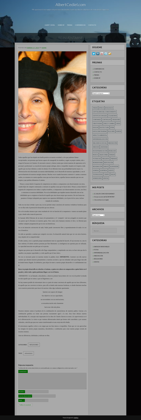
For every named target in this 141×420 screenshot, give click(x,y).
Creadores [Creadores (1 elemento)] (116, 119)
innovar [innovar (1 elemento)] (96, 147)
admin (44, 48)
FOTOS (96, 249)
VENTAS (96, 262)
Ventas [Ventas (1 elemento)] (105, 178)
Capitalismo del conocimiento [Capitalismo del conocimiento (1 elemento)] (104, 112)
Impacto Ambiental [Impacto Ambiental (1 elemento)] (100, 135)
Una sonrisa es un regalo (101, 200)
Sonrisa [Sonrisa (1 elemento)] (96, 170)
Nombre (22, 391)
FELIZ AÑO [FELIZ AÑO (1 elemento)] (111, 131)
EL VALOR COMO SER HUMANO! (104, 194)
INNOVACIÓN (98, 256)
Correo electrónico (25, 396)
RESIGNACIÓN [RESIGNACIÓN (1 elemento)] (97, 166)
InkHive (76, 417)
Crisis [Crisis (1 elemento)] (118, 123)
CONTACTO (92, 25)
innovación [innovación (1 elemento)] (112, 143)
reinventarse (28, 353)
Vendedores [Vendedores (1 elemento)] (97, 178)
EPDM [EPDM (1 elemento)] (112, 127)
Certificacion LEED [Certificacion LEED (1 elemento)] (100, 115)
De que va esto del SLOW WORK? (104, 197)
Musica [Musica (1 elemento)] (95, 155)
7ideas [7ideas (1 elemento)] (95, 108)
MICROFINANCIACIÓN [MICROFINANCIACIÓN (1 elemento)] (100, 151)
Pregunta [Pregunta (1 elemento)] (105, 158)
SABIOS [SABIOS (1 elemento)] (106, 166)
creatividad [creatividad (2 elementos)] (97, 123)
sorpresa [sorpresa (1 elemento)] (103, 170)
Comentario (23, 371)
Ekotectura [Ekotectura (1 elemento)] (104, 127)
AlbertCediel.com (71, 4)
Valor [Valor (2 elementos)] (113, 174)
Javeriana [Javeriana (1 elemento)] (104, 147)
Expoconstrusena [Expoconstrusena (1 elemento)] (99, 131)
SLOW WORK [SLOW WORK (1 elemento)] (114, 166)
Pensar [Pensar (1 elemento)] (111, 155)
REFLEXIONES (34, 344)
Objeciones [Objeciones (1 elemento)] (104, 155)
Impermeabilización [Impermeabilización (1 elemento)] (100, 139)
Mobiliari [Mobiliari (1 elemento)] (112, 151)
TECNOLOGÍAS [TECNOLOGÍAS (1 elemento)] (98, 174)
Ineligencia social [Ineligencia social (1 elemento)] (100, 143)
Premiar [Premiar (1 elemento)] (114, 158)
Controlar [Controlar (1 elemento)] (106, 119)
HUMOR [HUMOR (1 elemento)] (118, 131)
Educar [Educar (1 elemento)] (95, 127)
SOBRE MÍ (61, 25)
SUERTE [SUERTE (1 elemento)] (111, 170)
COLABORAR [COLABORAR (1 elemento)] (112, 115)
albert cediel (50, 25)
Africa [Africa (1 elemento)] (101, 108)
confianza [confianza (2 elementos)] (97, 119)
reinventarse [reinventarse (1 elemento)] (98, 162)
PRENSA (69, 25)
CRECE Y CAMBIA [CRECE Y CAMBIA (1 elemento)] (108, 123)
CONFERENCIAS (80, 25)
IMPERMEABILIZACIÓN (101, 253)
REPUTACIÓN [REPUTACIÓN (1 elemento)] (108, 162)
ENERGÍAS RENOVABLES (101, 246)
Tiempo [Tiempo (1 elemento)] (106, 174)
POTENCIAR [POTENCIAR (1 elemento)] (97, 158)
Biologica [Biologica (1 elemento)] (109, 108)
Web (20, 400)
